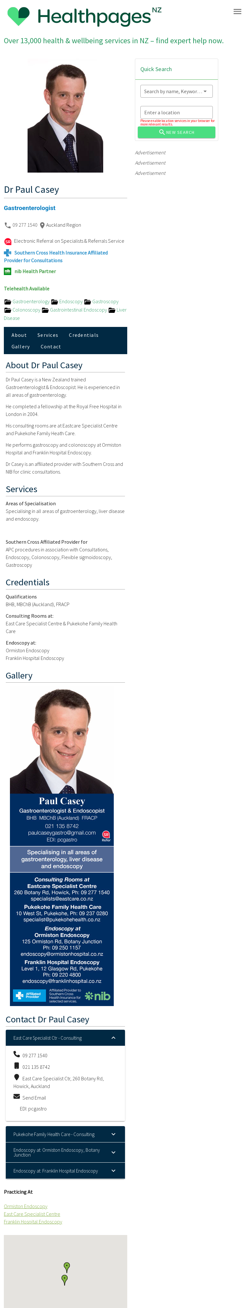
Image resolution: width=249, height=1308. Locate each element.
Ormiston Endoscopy (25, 1206)
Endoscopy (67, 301)
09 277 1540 (25, 225)
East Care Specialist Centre (32, 1214)
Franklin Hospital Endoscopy (33, 1221)
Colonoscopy (22, 309)
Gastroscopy (101, 301)
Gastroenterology (27, 301)
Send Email (34, 1097)
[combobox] (176, 91)
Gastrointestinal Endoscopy (74, 309)
